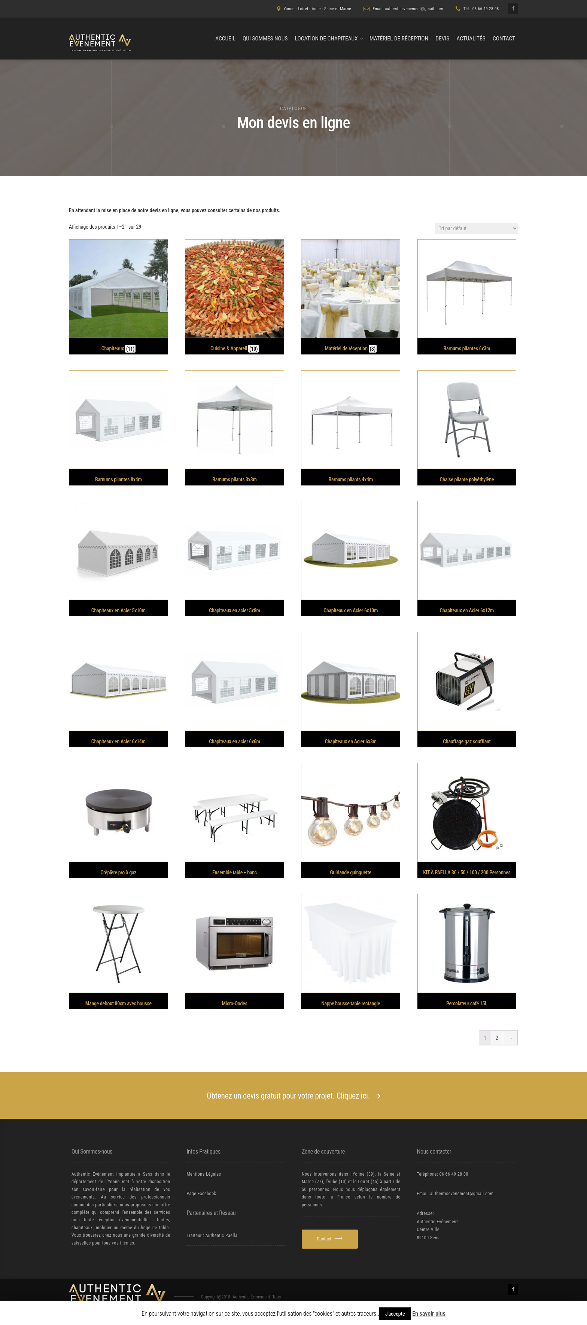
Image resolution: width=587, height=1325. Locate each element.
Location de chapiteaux (326, 38)
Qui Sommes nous (265, 38)
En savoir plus (428, 1313)
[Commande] (476, 228)
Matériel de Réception (398, 38)
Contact (504, 38)
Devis (442, 38)
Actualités (470, 38)
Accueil (225, 38)
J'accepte (395, 1314)
